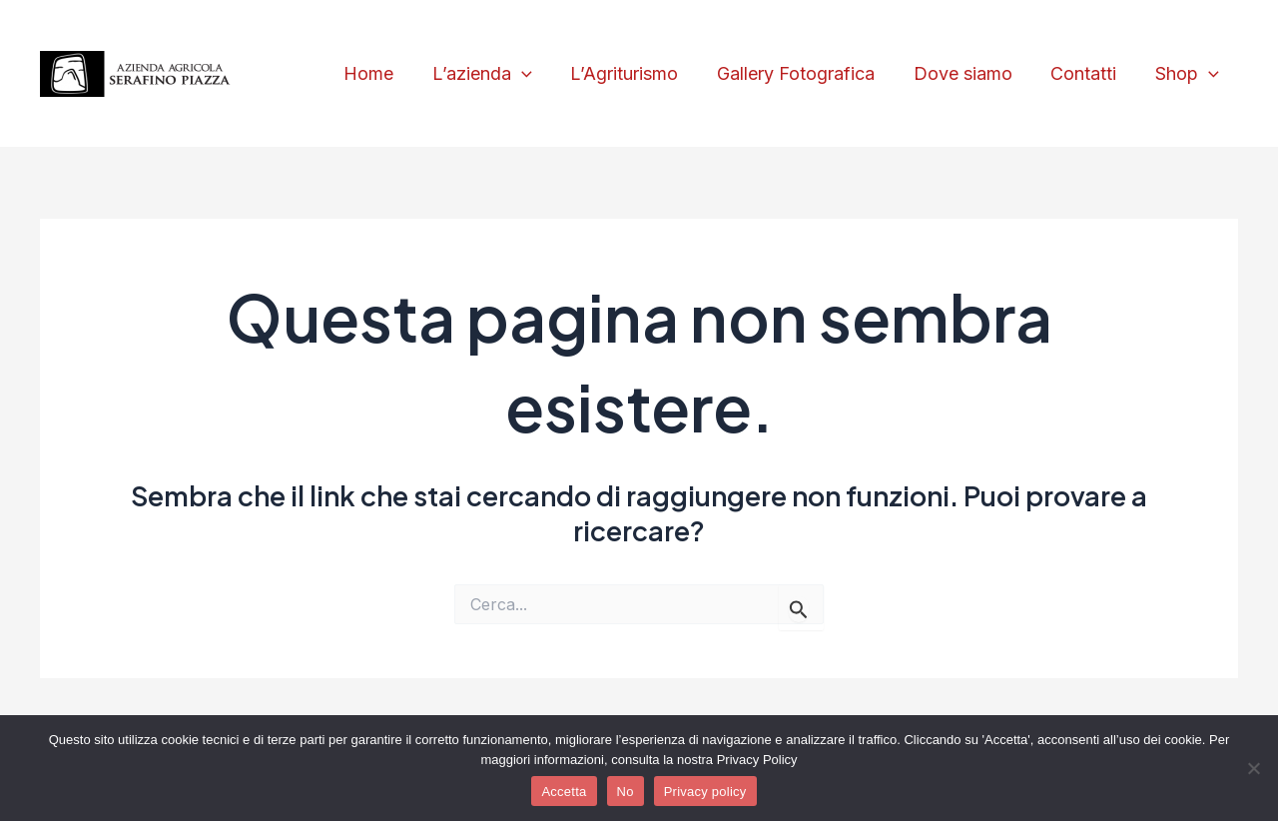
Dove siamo (969, 73)
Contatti (1087, 73)
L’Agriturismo (636, 73)
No (625, 791)
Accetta (563, 791)
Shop (1188, 74)
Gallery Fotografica (805, 73)
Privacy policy (705, 791)
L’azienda (496, 74)
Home (385, 73)
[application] (535, 74)
